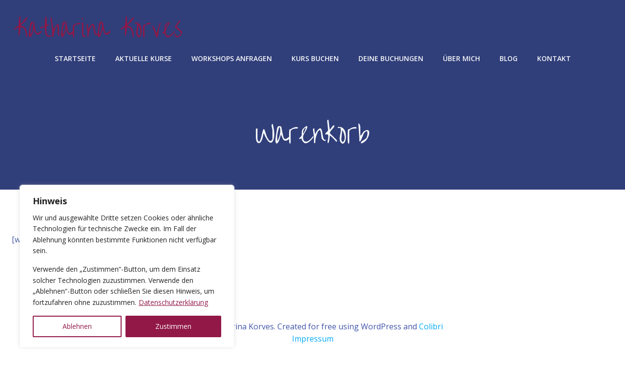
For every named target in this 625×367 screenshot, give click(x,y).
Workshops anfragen (231, 58)
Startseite (75, 58)
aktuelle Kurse (143, 58)
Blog (509, 58)
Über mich (461, 58)
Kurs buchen (315, 58)
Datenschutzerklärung (173, 302)
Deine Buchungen (390, 58)
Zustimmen (173, 326)
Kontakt (554, 58)
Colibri (431, 326)
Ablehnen (77, 326)
